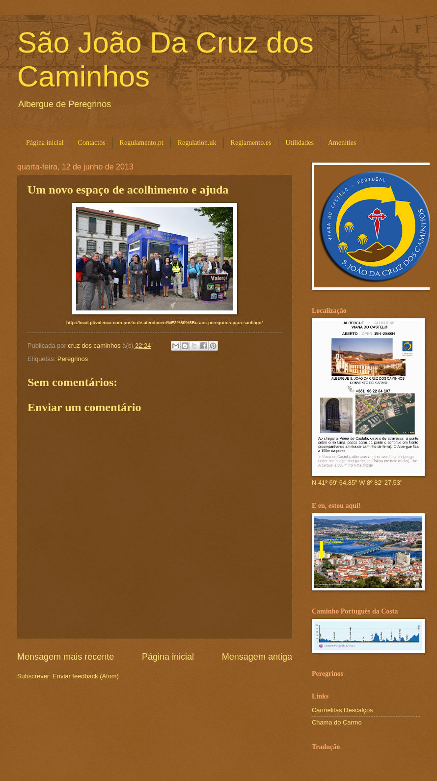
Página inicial (45, 142)
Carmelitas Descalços (342, 710)
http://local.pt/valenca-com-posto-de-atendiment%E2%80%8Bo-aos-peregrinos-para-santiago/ (164, 322)
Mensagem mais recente (65, 657)
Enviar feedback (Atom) (86, 676)
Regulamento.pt (142, 142)
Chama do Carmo (337, 722)
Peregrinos (72, 359)
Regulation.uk (197, 142)
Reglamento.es (251, 142)
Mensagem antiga (257, 657)
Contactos (92, 142)
